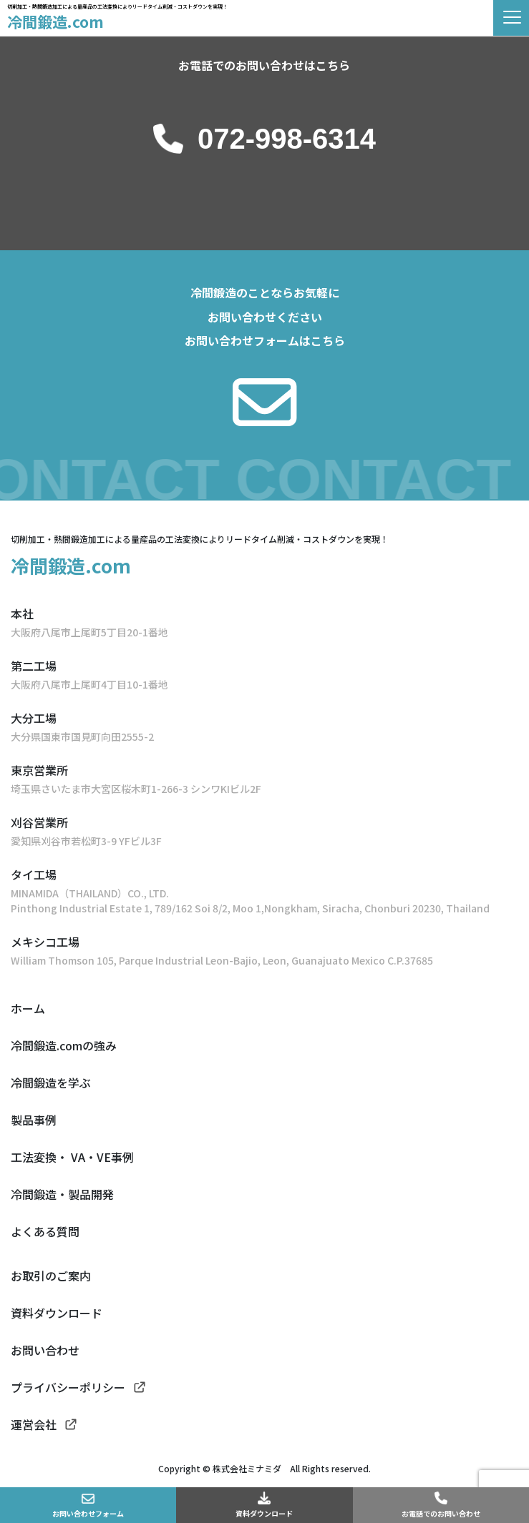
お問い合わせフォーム (88, 1513)
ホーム (28, 1008)
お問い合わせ (45, 1350)
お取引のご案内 (51, 1275)
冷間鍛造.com (55, 21)
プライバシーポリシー (68, 1387)
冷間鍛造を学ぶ (51, 1082)
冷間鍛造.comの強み (64, 1045)
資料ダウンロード (264, 1513)
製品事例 (34, 1119)
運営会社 (34, 1424)
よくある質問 (45, 1231)
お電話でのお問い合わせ (441, 1513)
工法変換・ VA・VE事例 (72, 1156)
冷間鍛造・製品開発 (62, 1194)
